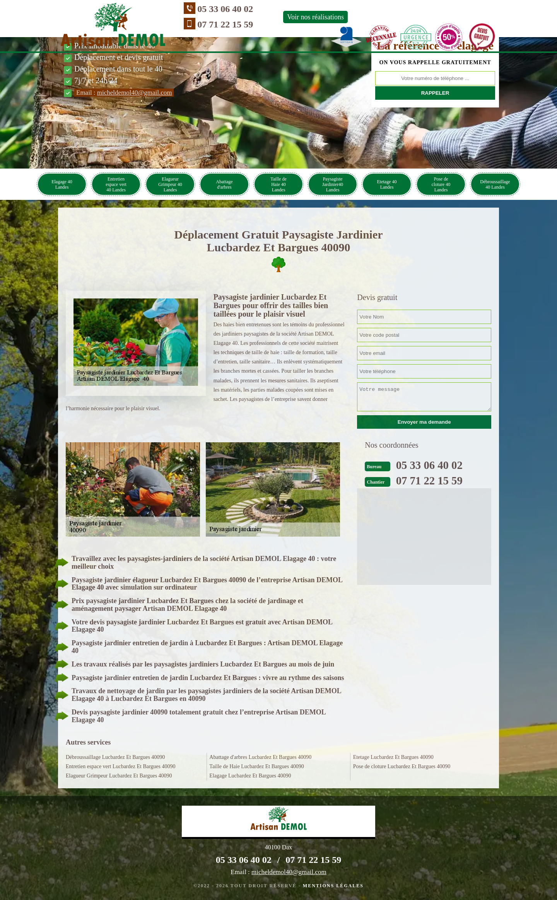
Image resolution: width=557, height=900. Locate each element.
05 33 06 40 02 (190, 9)
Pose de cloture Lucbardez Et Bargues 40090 (402, 766)
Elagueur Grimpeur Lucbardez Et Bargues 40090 (119, 776)
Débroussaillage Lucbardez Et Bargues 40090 (115, 757)
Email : (124, 92)
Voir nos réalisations (280, 17)
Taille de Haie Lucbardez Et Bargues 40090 (256, 766)
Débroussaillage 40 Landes (495, 184)
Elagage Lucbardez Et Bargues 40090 (250, 776)
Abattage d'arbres (224, 184)
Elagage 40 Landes (61, 184)
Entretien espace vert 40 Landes (116, 184)
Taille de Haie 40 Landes (278, 184)
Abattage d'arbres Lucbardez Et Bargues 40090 (260, 757)
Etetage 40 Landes (387, 184)
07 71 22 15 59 (190, 24)
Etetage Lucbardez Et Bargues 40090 (393, 757)
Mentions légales (333, 885)
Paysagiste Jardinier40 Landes (332, 184)
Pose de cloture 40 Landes (441, 184)
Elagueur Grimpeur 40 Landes (170, 184)
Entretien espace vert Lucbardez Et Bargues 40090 (121, 766)
